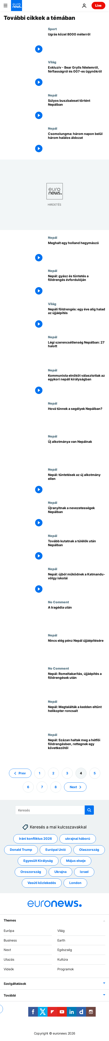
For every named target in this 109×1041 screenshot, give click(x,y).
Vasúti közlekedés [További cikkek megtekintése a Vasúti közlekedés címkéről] (42, 883)
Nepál (52, 95)
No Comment (58, 602)
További (10, 995)
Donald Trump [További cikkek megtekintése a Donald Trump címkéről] (21, 850)
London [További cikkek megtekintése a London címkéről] (75, 883)
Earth (61, 940)
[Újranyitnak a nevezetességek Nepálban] (76, 517)
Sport (52, 29)
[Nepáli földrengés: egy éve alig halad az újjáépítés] (76, 318)
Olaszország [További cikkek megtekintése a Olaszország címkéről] (89, 850)
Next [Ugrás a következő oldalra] (73, 787)
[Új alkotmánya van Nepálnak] (76, 451)
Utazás (9, 959)
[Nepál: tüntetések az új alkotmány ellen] (76, 484)
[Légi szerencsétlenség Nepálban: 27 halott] (76, 352)
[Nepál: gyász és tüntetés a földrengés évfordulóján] (76, 285)
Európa (9, 931)
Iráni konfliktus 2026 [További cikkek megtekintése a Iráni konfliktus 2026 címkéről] (35, 839)
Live (98, 5)
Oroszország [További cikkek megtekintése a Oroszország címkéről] (30, 872)
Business (10, 940)
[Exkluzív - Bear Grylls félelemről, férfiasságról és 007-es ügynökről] (76, 77)
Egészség (64, 950)
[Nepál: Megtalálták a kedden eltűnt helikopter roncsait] (76, 716)
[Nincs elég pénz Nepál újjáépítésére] (76, 650)
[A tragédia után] (76, 617)
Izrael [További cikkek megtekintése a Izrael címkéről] (84, 872)
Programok (65, 969)
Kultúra (62, 959)
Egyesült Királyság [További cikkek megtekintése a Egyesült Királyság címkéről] (38, 861)
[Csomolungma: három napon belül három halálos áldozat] (76, 143)
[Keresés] (54, 810)
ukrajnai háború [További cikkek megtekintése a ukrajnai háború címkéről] (77, 839)
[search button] (89, 810)
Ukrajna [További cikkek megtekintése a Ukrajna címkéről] (60, 872)
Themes (10, 920)
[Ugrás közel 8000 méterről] (76, 43)
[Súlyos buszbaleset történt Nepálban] (76, 110)
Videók (9, 969)
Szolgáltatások (15, 984)
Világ (52, 62)
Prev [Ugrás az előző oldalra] (22, 773)
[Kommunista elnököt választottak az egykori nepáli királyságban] (76, 385)
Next (7, 950)
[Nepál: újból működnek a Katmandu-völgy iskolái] (76, 583)
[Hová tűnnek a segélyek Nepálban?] (76, 418)
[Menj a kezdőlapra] (16, 5)
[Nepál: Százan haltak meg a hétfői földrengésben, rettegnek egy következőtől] (76, 749)
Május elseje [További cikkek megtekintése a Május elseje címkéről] (76, 861)
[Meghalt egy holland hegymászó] (76, 252)
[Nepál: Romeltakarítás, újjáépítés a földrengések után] (76, 683)
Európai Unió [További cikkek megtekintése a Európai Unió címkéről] (55, 850)
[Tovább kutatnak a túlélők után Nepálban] (76, 550)
